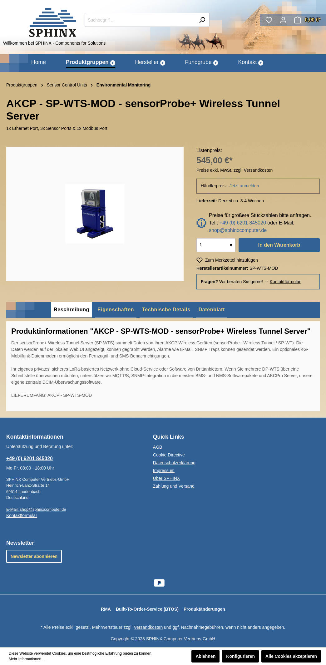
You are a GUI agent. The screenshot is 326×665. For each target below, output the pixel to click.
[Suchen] (202, 20)
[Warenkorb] (307, 20)
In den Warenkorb (279, 245)
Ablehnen (205, 656)
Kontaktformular (285, 281)
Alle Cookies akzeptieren (291, 656)
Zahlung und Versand (174, 486)
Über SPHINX (166, 478)
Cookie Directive (169, 454)
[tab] (71, 310)
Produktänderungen (204, 609)
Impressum (164, 470)
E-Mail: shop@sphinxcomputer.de (36, 509)
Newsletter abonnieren (34, 556)
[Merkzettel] (269, 20)
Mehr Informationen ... (27, 659)
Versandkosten (148, 627)
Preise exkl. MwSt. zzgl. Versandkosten (234, 170)
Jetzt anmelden (244, 185)
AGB (157, 447)
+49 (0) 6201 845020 (243, 222)
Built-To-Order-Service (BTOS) (147, 609)
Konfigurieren (240, 656)
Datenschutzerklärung (174, 462)
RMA (106, 609)
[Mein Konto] (283, 20)
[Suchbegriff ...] (140, 20)
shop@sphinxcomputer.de (238, 230)
